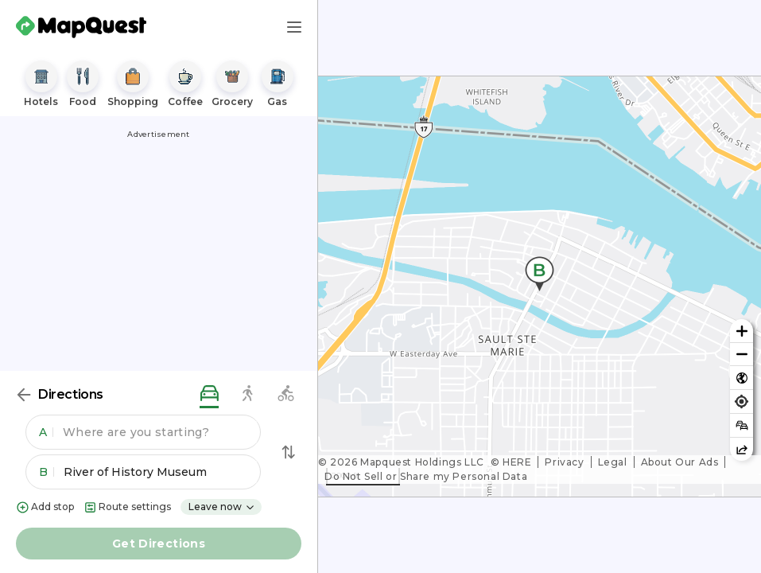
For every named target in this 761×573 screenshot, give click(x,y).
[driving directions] (209, 394)
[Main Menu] (294, 27)
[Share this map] (741, 449)
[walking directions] (247, 394)
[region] (539, 286)
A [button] (46, 432)
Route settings (127, 507)
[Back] (24, 395)
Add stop (45, 507)
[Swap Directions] (288, 452)
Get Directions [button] (158, 543)
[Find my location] (741, 401)
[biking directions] (285, 394)
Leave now (221, 507)
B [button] (46, 472)
